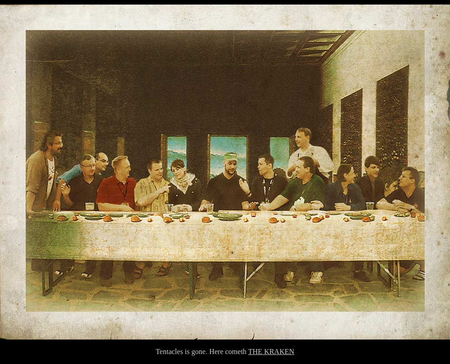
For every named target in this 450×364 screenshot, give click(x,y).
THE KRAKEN (271, 351)
